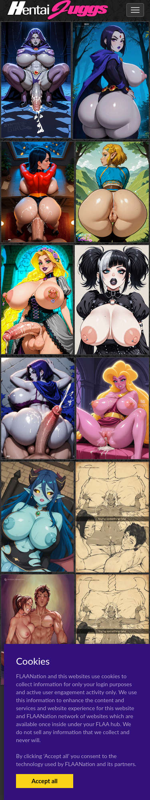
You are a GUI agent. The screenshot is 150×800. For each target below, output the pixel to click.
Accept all (45, 780)
